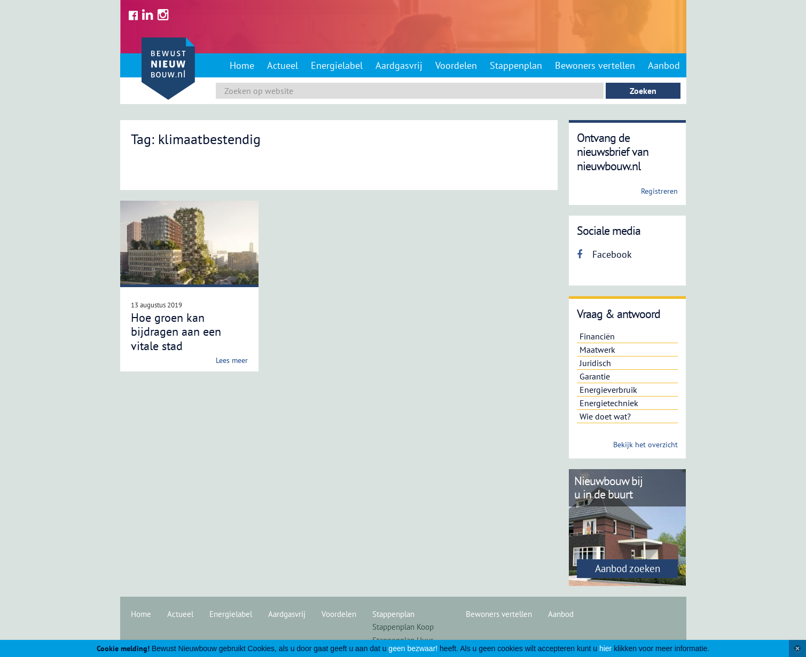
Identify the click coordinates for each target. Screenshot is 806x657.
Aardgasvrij (398, 65)
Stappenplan (516, 65)
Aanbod (664, 65)
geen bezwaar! (412, 648)
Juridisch (595, 363)
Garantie (595, 376)
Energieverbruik (608, 389)
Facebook (604, 254)
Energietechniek (609, 403)
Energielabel (337, 65)
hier (605, 648)
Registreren (659, 191)
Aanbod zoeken (627, 568)
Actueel (282, 65)
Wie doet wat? (605, 416)
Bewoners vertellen (595, 65)
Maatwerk (597, 349)
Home (242, 65)
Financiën (597, 336)
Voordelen (456, 65)
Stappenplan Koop (403, 627)
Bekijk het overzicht (645, 444)
